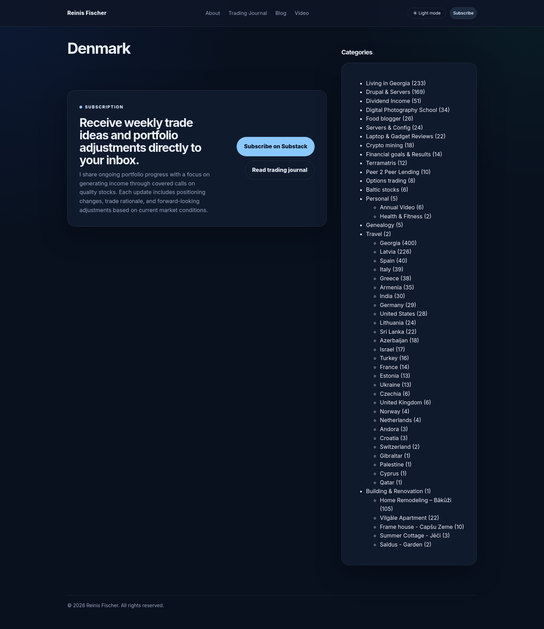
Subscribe (463, 13)
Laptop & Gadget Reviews (399, 136)
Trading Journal (248, 13)
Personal (377, 198)
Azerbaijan (394, 340)
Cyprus (389, 473)
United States (397, 313)
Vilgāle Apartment (403, 517)
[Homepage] (87, 13)
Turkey (389, 358)
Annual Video (397, 207)
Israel (387, 349)
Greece (389, 278)
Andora (389, 429)
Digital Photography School (401, 109)
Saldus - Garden (401, 544)
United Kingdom (401, 402)
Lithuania (391, 322)
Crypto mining (384, 145)
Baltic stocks (382, 189)
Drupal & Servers (388, 91)
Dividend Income (388, 100)
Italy (385, 269)
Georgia (390, 242)
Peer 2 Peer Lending (392, 171)
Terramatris (381, 162)
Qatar (387, 482)
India (386, 295)
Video (302, 13)
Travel (374, 233)
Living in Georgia (388, 83)
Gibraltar (391, 455)
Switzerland (395, 446)
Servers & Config (388, 127)
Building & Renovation (394, 491)
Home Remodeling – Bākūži (415, 500)
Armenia (391, 287)
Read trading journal (279, 169)
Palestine (392, 464)
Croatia (389, 438)
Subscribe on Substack (275, 146)
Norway (390, 411)
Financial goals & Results (398, 154)
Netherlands (396, 420)
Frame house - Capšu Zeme (416, 526)
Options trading (386, 180)
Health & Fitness (401, 216)
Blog (281, 13)
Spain (387, 260)
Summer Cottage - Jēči (410, 535)
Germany (392, 305)
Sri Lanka (392, 331)
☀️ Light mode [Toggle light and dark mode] (427, 13)
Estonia (389, 375)
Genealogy (380, 224)
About (212, 13)
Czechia (390, 393)
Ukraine (390, 384)
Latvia (388, 251)
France (389, 367)
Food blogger (383, 118)
